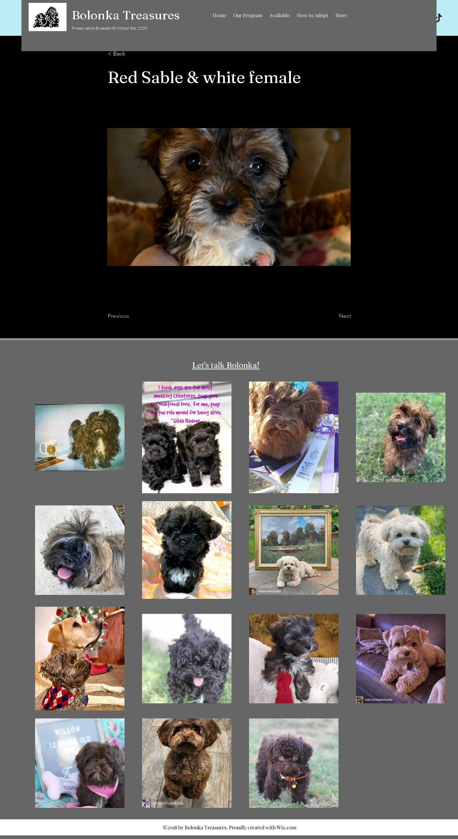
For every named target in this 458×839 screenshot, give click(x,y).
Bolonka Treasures (126, 15)
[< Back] (131, 54)
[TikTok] (438, 18)
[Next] (333, 316)
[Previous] (131, 316)
